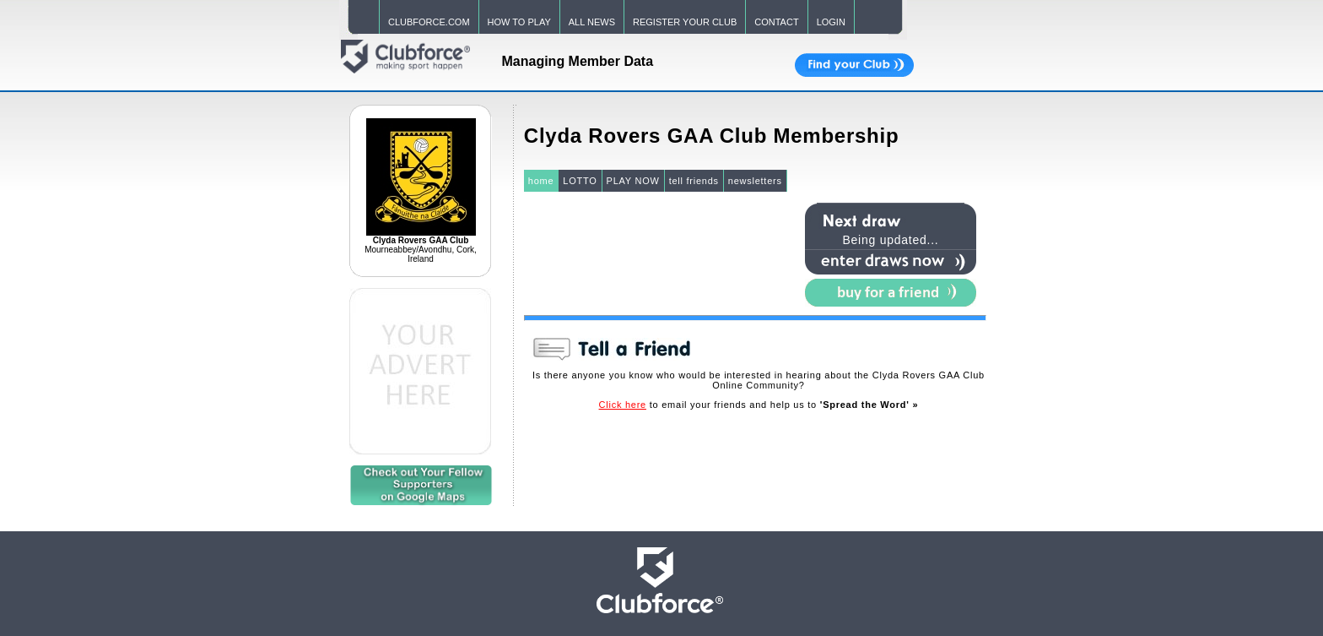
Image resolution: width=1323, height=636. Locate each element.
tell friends (694, 181)
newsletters (755, 181)
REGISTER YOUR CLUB (685, 22)
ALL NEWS (592, 22)
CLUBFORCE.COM (429, 22)
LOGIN (831, 22)
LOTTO (580, 181)
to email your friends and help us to (759, 405)
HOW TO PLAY (519, 22)
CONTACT (776, 22)
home (541, 181)
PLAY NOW (633, 181)
